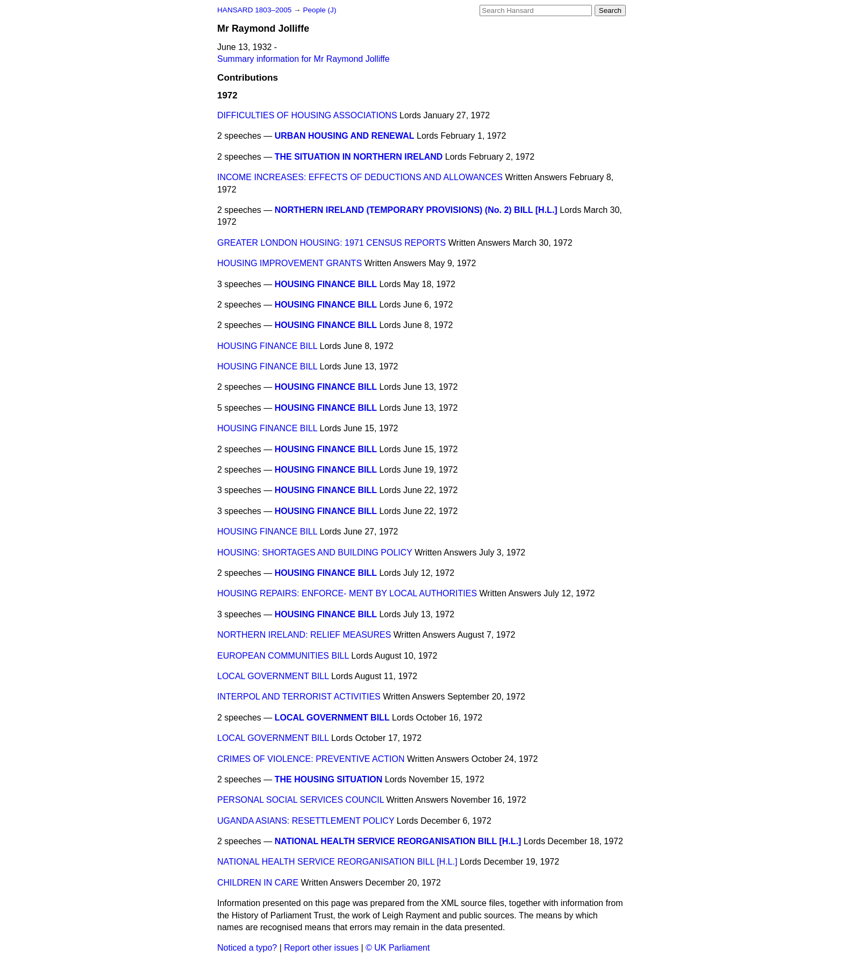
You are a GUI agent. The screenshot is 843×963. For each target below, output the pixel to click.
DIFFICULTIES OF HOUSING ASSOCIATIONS (307, 115)
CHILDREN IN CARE (257, 882)
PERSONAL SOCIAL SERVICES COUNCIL (300, 799)
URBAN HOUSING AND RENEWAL (345, 135)
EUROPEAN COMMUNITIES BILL (283, 655)
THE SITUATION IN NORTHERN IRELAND (359, 156)
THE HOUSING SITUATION (329, 779)
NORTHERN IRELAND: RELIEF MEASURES (304, 634)
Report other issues (321, 947)
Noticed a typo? (247, 947)
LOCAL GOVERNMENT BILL (272, 676)
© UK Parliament (398, 947)
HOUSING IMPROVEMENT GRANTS (289, 263)
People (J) (319, 10)
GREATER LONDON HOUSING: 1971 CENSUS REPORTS (331, 242)
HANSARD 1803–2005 (254, 10)
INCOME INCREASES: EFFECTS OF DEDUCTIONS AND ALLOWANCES (360, 177)
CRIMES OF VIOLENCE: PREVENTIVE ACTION (311, 759)
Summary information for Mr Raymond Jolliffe (303, 58)
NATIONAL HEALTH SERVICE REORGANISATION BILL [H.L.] (398, 841)
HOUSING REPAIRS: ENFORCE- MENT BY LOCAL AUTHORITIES (347, 593)
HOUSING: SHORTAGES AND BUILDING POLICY (314, 552)
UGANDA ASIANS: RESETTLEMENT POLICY (305, 820)
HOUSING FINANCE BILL (326, 284)
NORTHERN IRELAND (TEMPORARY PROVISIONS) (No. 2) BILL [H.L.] (416, 210)
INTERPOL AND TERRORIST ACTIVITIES (299, 696)
